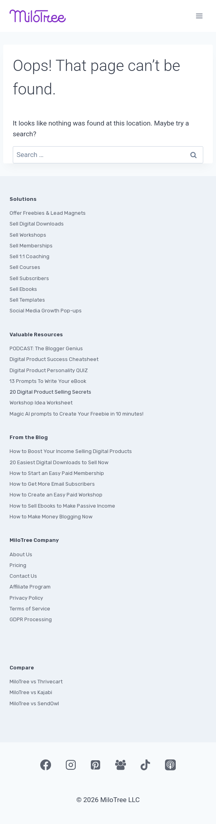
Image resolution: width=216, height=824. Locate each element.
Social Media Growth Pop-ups (46, 311)
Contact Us (23, 576)
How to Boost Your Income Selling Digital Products (71, 451)
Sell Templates (27, 300)
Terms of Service (30, 609)
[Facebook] (45, 765)
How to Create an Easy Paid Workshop (56, 495)
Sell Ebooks (23, 289)
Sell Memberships (31, 246)
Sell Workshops (28, 235)
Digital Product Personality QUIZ (49, 370)
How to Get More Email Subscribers (52, 484)
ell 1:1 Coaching (31, 256)
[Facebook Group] (120, 765)
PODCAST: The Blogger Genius (46, 348)
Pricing (18, 565)
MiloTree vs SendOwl (34, 703)
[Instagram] (70, 765)
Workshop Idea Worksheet (41, 403)
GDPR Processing (31, 619)
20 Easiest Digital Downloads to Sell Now (59, 462)
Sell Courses (25, 267)
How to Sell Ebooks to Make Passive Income (62, 506)
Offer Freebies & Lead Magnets (48, 213)
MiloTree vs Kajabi (31, 692)
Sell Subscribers (29, 278)
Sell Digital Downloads (37, 224)
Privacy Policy (26, 598)
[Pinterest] (95, 765)
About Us (21, 554)
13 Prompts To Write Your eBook (48, 381)
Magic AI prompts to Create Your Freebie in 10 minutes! (76, 414)
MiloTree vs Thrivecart (36, 682)
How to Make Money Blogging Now (51, 517)
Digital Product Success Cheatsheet (54, 359)
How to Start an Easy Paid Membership (57, 473)
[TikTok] (145, 765)
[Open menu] (199, 16)
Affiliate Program (30, 587)
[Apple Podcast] (170, 765)
